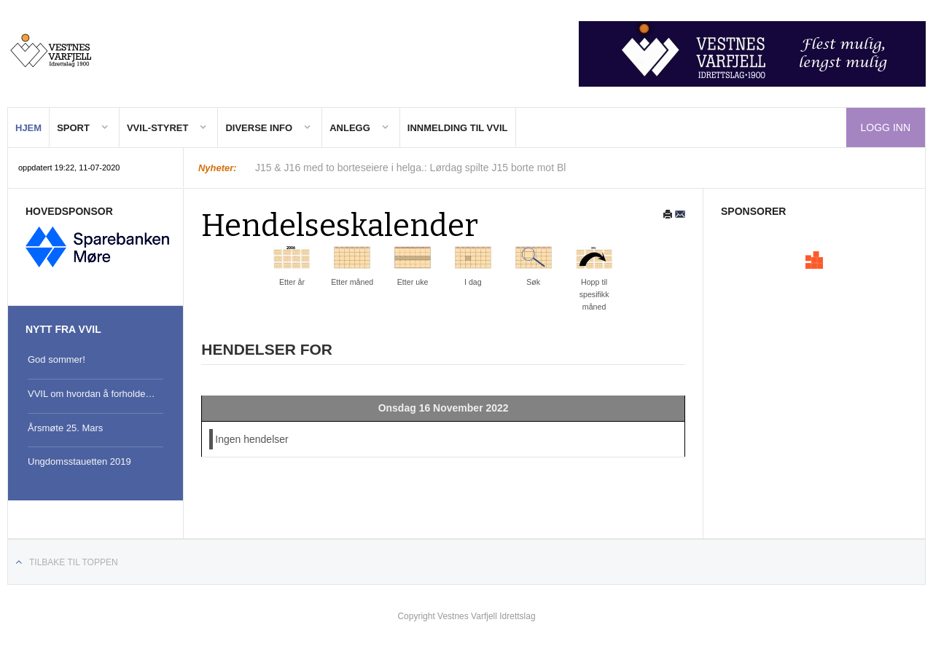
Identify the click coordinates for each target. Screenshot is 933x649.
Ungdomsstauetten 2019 (79, 461)
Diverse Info (258, 127)
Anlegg (349, 127)
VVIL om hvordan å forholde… (91, 393)
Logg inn (885, 127)
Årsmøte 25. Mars (65, 427)
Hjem (28, 127)
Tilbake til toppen (73, 562)
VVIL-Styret (158, 127)
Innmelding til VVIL (457, 127)
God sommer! (56, 359)
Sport (73, 127)
